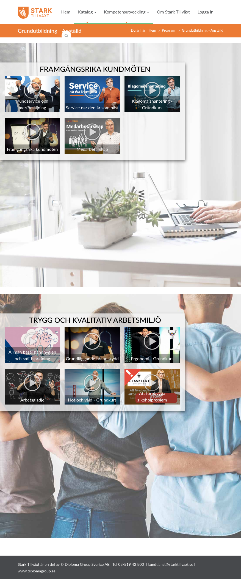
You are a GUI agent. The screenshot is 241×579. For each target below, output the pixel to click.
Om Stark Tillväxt (173, 11)
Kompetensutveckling (126, 11)
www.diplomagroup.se (37, 571)
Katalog (87, 11)
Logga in (206, 11)
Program (169, 30)
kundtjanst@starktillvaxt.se (170, 564)
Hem (66, 11)
